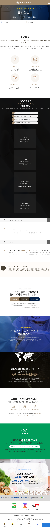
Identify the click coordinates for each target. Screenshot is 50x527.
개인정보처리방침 (16, 515)
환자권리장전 (33, 515)
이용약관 (22, 515)
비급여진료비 (27, 515)
